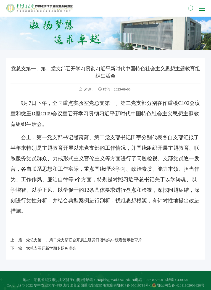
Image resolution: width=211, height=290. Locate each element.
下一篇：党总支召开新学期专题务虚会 (43, 248)
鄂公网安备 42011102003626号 (178, 286)
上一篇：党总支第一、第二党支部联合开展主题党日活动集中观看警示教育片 (76, 240)
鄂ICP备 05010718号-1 (134, 286)
